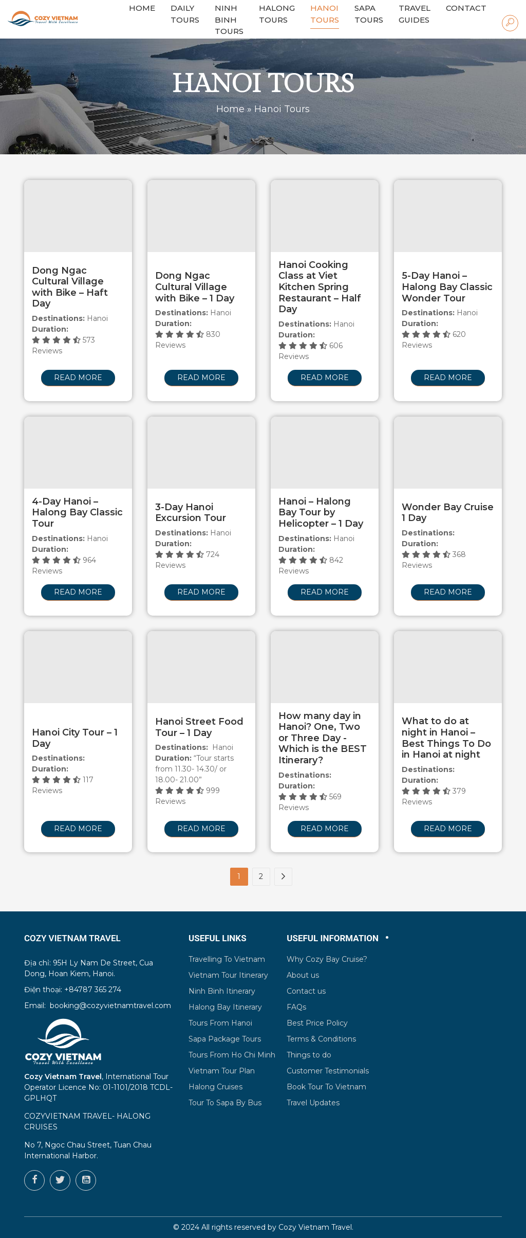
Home (230, 109)
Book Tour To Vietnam (326, 1086)
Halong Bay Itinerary (225, 1007)
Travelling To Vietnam (227, 959)
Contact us (306, 991)
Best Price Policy (317, 1023)
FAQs (296, 1007)
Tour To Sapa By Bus (225, 1102)
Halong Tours (277, 14)
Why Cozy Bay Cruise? (327, 959)
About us (303, 975)
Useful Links (218, 938)
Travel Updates (313, 1102)
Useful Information (333, 938)
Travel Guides (414, 14)
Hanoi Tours (324, 14)
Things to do (309, 1055)
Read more (78, 377)
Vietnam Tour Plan (222, 1070)
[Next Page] (283, 877)
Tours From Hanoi (220, 1023)
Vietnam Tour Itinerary (228, 975)
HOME (142, 8)
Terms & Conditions (321, 1039)
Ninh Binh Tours (229, 19)
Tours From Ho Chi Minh (232, 1055)
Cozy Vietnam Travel (315, 1227)
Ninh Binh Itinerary (222, 991)
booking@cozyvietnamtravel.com (110, 1005)
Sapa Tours (368, 14)
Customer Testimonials (328, 1070)
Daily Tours (185, 14)
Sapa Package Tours (225, 1039)
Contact (466, 8)
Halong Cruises (215, 1086)
